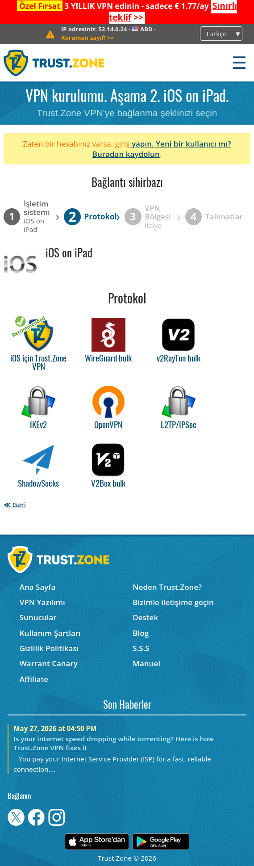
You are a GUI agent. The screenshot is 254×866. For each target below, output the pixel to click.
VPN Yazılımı (42, 602)
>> (87, 38)
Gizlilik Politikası (49, 648)
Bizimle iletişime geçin (173, 602)
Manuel (146, 663)
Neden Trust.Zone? (167, 587)
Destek (145, 617)
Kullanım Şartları (50, 633)
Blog (141, 633)
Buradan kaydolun (126, 154)
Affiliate (34, 679)
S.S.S (141, 648)
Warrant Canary (49, 663)
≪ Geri (15, 504)
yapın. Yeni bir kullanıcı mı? (180, 144)
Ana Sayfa (38, 587)
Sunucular (38, 617)
